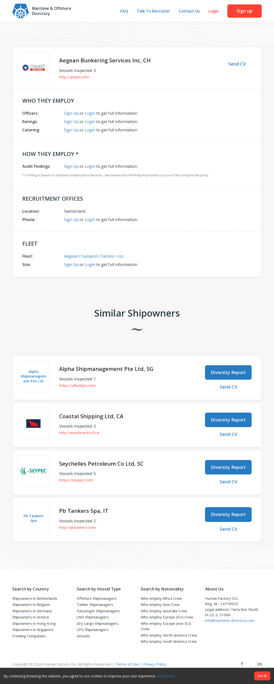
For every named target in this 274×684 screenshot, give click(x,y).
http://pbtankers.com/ (77, 527)
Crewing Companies (29, 635)
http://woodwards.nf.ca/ (79, 432)
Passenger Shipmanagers (98, 610)
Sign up (244, 11)
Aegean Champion (81, 256)
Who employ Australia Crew (164, 610)
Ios (120, 256)
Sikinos (107, 256)
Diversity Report (228, 372)
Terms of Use (127, 664)
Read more (166, 676)
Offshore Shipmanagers (97, 598)
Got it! (262, 676)
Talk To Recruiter (153, 11)
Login (213, 11)
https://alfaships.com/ (77, 385)
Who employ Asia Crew (160, 604)
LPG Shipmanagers (93, 629)
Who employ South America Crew (169, 641)
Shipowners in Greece (30, 616)
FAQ (124, 11)
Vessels (83, 635)
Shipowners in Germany (32, 610)
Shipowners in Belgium (31, 604)
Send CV (237, 64)
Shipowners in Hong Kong (34, 623)
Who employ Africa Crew (161, 598)
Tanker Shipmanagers (95, 604)
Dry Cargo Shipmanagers (98, 623)
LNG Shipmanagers (93, 616)
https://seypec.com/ (76, 479)
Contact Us (189, 11)
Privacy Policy (154, 664)
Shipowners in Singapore (33, 629)
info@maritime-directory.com (229, 620)
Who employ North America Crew (169, 635)
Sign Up (71, 113)
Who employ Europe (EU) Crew (167, 616)
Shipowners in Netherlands (34, 598)
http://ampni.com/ (74, 76)
